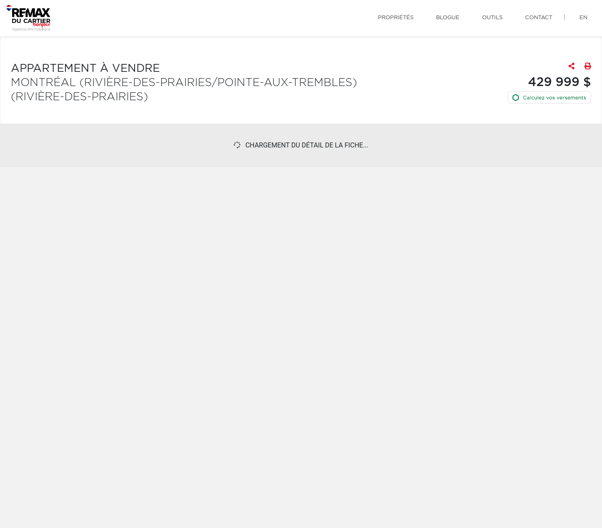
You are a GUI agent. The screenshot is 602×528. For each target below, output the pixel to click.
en (583, 17)
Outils (492, 17)
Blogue (447, 17)
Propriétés (395, 17)
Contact (538, 17)
